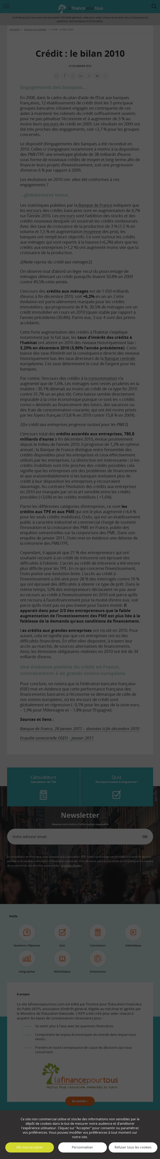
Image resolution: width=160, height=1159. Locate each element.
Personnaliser (82, 1147)
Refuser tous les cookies (133, 1147)
